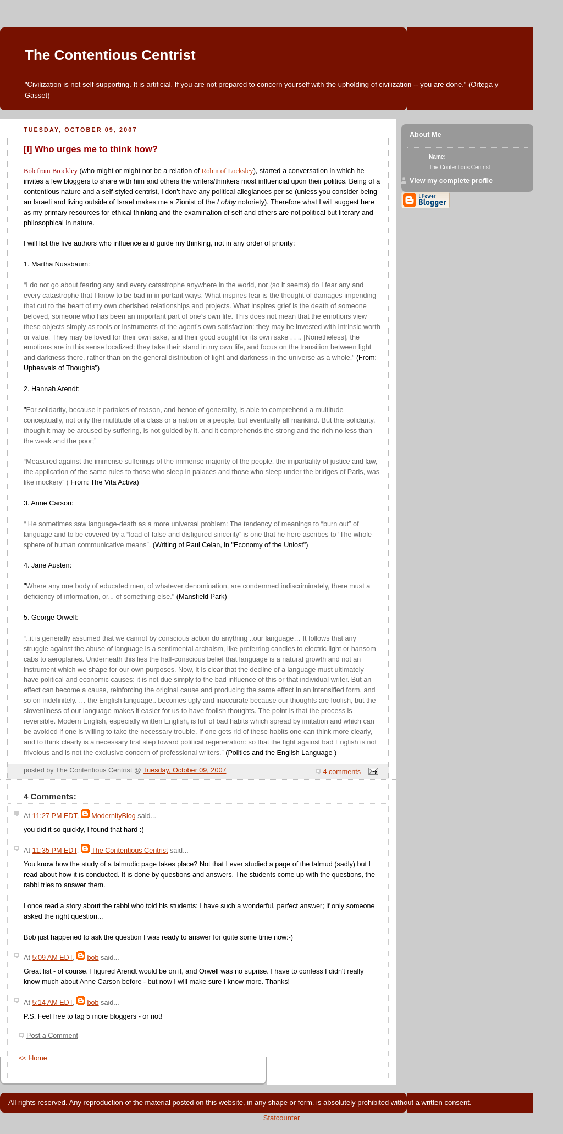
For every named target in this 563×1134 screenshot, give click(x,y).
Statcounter (281, 1118)
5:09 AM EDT (52, 957)
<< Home (33, 1058)
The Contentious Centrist (110, 55)
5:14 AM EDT (52, 1003)
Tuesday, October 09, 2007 (184, 770)
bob (93, 957)
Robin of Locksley (227, 171)
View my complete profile (451, 181)
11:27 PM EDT (54, 816)
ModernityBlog (113, 816)
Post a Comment (52, 1036)
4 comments (342, 772)
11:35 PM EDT (54, 850)
